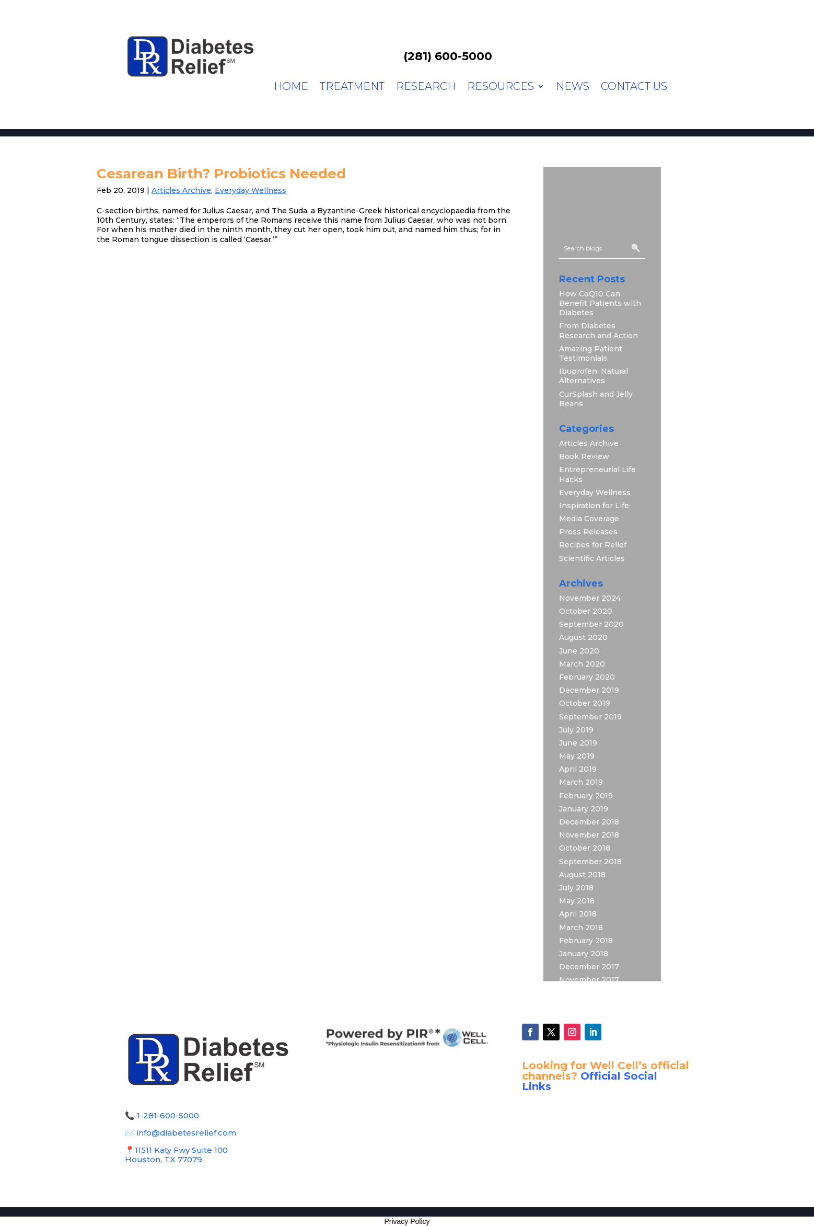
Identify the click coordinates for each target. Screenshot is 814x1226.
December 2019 (589, 690)
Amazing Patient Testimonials (590, 353)
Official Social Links (589, 1081)
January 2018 (583, 953)
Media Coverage (589, 518)
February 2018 (586, 940)
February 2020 (587, 677)
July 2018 (576, 887)
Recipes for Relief (592, 544)
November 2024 (590, 598)
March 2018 (581, 927)
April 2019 (578, 769)
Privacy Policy (406, 1221)
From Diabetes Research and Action (598, 330)
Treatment (352, 88)
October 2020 (585, 611)
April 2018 (578, 914)
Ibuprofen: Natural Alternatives (593, 375)
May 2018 (577, 901)
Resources (500, 88)
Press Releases (588, 531)
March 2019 (581, 782)
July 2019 (576, 730)
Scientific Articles (592, 558)
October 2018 (584, 848)
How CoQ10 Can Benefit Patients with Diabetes (600, 303)
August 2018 (582, 874)
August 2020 (583, 637)
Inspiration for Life (594, 505)
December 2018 (589, 822)
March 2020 (582, 664)
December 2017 (589, 966)
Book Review (584, 456)
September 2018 (590, 861)
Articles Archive (181, 190)
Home (291, 88)
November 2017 (589, 979)
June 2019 (578, 743)
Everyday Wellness (250, 190)
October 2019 (584, 703)
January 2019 (583, 808)
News (572, 88)
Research (426, 88)
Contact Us (634, 88)
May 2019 (577, 756)
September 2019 (590, 716)
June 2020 (579, 651)
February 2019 (586, 795)
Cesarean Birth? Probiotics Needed (221, 173)
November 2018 (589, 835)
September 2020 (591, 624)
